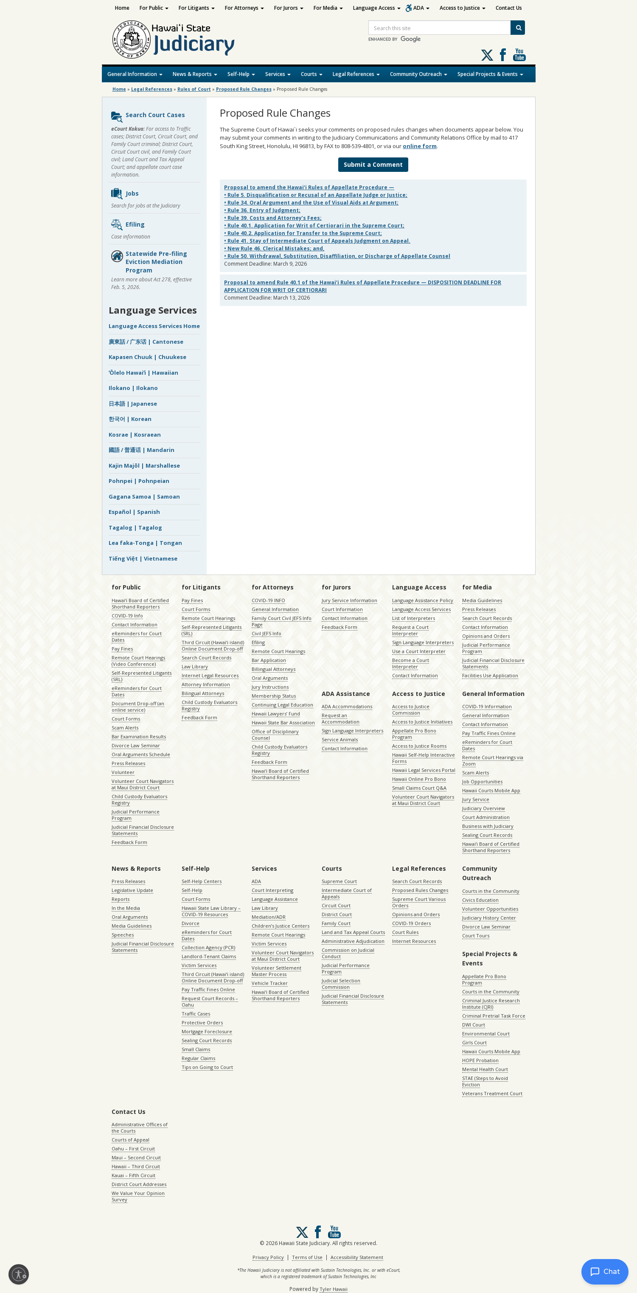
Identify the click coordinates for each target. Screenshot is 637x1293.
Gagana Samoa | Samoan (144, 496)
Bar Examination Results (139, 736)
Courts (312, 74)
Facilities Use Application (490, 675)
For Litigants (197, 7)
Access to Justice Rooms (419, 746)
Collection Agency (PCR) (208, 947)
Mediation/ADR (269, 917)
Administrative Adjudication (353, 941)
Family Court (336, 923)
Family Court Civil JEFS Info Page (281, 621)
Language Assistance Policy (422, 600)
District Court (337, 914)
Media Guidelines (482, 600)
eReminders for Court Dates (137, 636)
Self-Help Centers (202, 881)
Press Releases (128, 763)
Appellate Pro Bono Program (414, 733)
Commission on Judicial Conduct (348, 953)
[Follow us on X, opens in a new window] (487, 55)
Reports (120, 899)
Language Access (377, 7)
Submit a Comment (373, 164)
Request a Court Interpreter (410, 630)
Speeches (123, 934)
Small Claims (196, 1049)
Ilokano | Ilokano (133, 388)
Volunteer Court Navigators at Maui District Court (143, 784)
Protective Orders (202, 1022)
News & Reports (195, 74)
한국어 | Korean (130, 419)
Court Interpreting (272, 890)
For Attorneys (244, 7)
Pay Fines (122, 648)
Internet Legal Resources (210, 675)
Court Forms (126, 718)
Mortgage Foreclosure (207, 1031)
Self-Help (241, 74)
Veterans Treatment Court (492, 1093)
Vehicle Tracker (270, 983)
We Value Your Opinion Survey (138, 1196)
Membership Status (274, 696)
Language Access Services (421, 609)
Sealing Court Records (487, 835)
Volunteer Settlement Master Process (276, 971)
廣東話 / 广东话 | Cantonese (146, 341)
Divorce (190, 923)
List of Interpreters (413, 618)
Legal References (356, 74)
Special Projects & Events (490, 74)
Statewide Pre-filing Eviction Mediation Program (148, 262)
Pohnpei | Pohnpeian (139, 481)
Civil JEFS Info (266, 633)
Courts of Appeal (130, 1139)
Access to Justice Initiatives (422, 721)
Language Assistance (275, 899)
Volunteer (123, 772)
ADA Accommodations (347, 706)
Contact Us (509, 7)
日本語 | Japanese (133, 403)
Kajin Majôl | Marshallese (144, 465)
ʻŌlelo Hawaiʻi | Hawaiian (143, 372)
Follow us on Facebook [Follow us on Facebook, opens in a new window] (503, 54)
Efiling (127, 225)
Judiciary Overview (483, 808)
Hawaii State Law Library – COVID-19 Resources (211, 911)
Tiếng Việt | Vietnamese (143, 558)
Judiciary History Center (489, 917)
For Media (328, 7)
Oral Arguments (270, 678)
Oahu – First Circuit (133, 1148)
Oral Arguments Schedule (141, 754)
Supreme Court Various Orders (419, 902)
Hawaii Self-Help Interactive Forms (423, 758)
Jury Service (475, 799)
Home (122, 7)
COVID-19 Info (127, 615)
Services (278, 74)
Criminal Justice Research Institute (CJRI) (491, 1003)
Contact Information (134, 624)
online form (420, 146)
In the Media (126, 908)
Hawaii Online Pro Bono (419, 779)
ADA (421, 7)
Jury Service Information (349, 600)
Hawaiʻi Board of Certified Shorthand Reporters (140, 603)
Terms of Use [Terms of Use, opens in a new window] (307, 1257)
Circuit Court (336, 905)
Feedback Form (129, 842)
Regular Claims (198, 1058)
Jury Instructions (270, 687)
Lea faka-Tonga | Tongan (145, 543)
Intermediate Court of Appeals (347, 893)
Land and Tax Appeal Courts (353, 932)
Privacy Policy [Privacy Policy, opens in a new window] (268, 1257)
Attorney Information (206, 684)
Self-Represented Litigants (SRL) (141, 676)
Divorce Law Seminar (136, 745)
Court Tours (475, 935)
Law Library (195, 666)
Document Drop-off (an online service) (138, 706)
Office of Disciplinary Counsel (275, 734)
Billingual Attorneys (273, 669)
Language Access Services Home (154, 326)
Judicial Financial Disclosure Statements (143, 830)
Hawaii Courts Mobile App (491, 790)
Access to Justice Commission (410, 709)
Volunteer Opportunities (490, 909)
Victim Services (199, 965)
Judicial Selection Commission (341, 983)
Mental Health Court (485, 1069)
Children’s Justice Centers (280, 926)
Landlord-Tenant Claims (209, 956)
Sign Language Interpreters (423, 642)
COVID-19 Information (487, 706)
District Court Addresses (139, 1184)
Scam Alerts (125, 727)
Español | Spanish (134, 512)
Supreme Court (339, 881)
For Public (154, 7)
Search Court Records (206, 657)
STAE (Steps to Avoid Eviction (485, 1081)
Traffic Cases (196, 1013)
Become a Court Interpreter (410, 663)
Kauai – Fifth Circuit (133, 1175)
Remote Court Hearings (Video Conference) (138, 660)
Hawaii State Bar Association (283, 722)
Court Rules (405, 932)
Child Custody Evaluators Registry (139, 799)
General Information (135, 74)
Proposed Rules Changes (420, 890)
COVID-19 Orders (411, 923)
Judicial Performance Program (136, 814)
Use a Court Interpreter (419, 651)
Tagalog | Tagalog (135, 527)
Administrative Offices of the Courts (140, 1127)
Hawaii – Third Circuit (136, 1166)
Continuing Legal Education (282, 704)
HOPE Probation (480, 1060)
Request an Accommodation (340, 718)
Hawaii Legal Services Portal (423, 770)
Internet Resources (414, 941)
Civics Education (480, 900)
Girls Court (474, 1042)
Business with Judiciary (488, 826)
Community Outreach (418, 74)
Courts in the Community (490, 891)
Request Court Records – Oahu (210, 1001)
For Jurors (288, 7)
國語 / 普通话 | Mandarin (141, 450)
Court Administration (486, 817)
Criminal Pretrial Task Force (493, 1016)
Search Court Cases (147, 117)
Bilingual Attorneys (203, 693)
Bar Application (269, 660)
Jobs (124, 194)
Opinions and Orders (486, 636)
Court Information (342, 609)
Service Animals (340, 739)
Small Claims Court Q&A (419, 788)
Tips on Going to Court (207, 1067)
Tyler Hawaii (334, 1289)
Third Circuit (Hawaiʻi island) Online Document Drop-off (213, 645)
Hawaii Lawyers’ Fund (276, 713)
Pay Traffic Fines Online (489, 733)
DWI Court (473, 1024)
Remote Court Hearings (208, 618)
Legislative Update (132, 890)
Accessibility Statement (357, 1257)
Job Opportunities (482, 781)
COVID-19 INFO (268, 600)
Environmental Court (486, 1033)
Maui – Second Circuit (136, 1157)
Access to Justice (462, 7)
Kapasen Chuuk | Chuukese (147, 357)
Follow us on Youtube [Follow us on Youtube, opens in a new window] (519, 54)
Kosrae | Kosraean (135, 434)
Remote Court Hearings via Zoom (492, 760)
